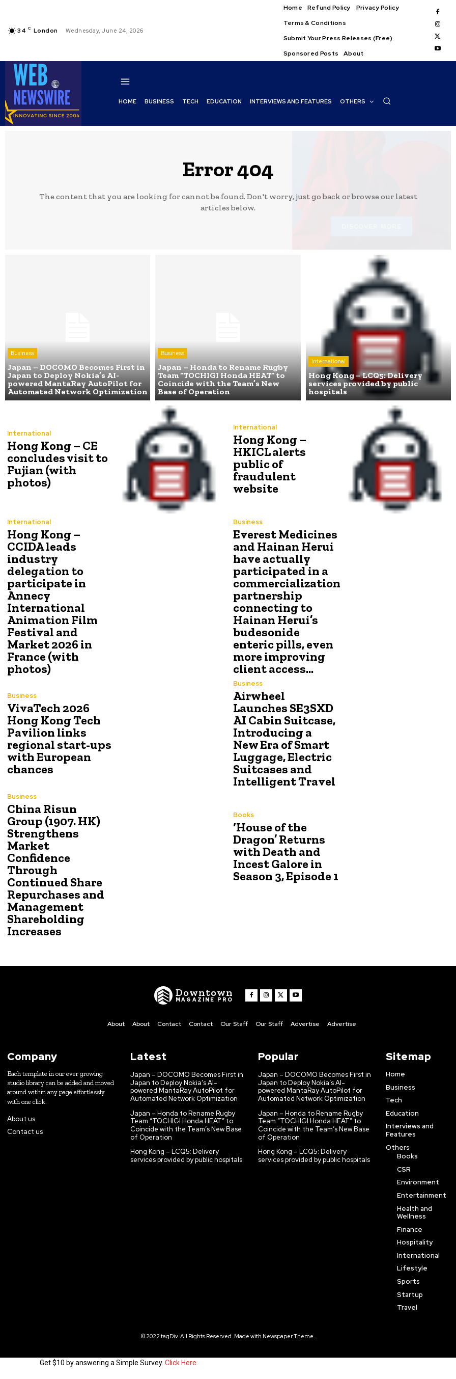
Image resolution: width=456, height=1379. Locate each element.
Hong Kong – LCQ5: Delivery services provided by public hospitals (186, 1155)
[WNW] (193, 995)
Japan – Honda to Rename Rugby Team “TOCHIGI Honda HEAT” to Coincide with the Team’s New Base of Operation (186, 1124)
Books (243, 815)
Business (22, 353)
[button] (387, 101)
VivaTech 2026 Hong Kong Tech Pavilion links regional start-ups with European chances (59, 738)
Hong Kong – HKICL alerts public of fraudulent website (269, 464)
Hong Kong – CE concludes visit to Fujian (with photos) (57, 464)
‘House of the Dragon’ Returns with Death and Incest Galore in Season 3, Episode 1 (285, 851)
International (328, 361)
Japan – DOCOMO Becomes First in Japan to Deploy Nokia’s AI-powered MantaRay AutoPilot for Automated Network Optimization (186, 1086)
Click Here (180, 1363)
